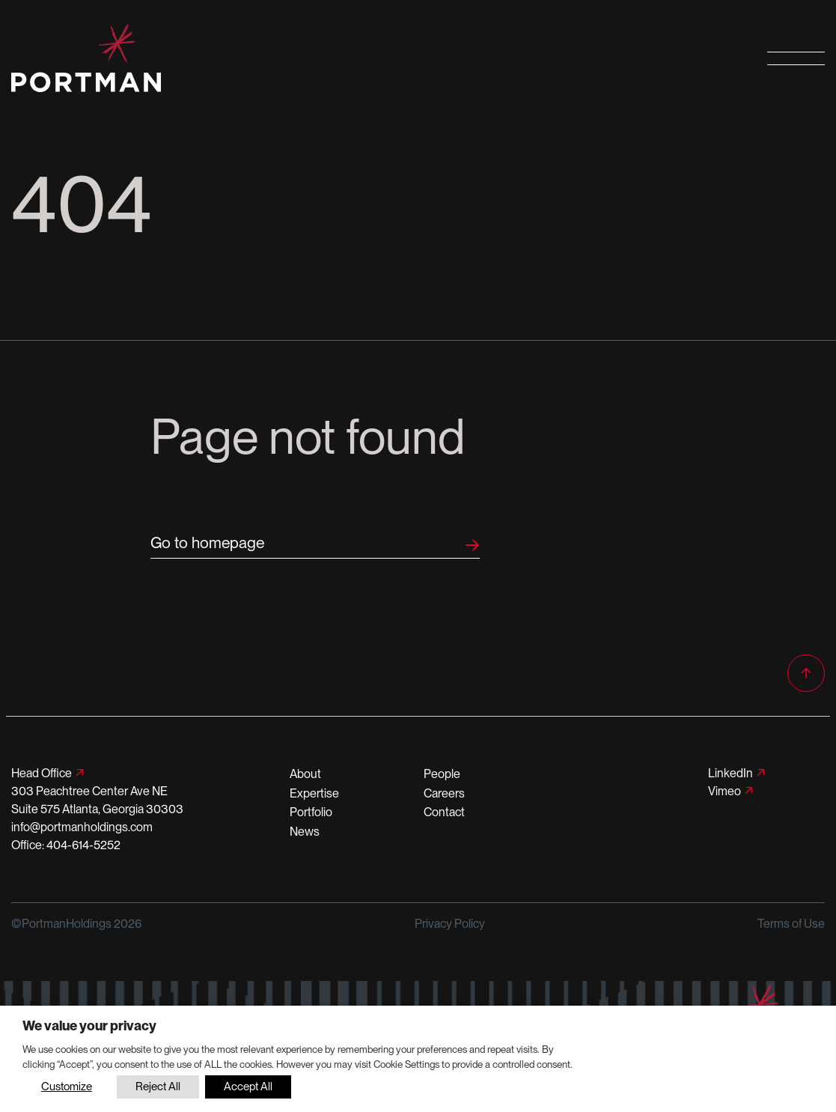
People (442, 774)
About (305, 774)
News (305, 831)
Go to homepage (207, 542)
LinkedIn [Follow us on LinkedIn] (730, 773)
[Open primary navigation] (796, 58)
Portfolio (311, 812)
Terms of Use (791, 924)
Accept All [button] (248, 1086)
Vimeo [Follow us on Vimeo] (724, 791)
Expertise (314, 793)
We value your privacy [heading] (89, 1025)
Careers (444, 793)
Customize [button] (66, 1086)
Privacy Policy (450, 924)
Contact (444, 812)
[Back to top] (806, 673)
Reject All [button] (157, 1086)
